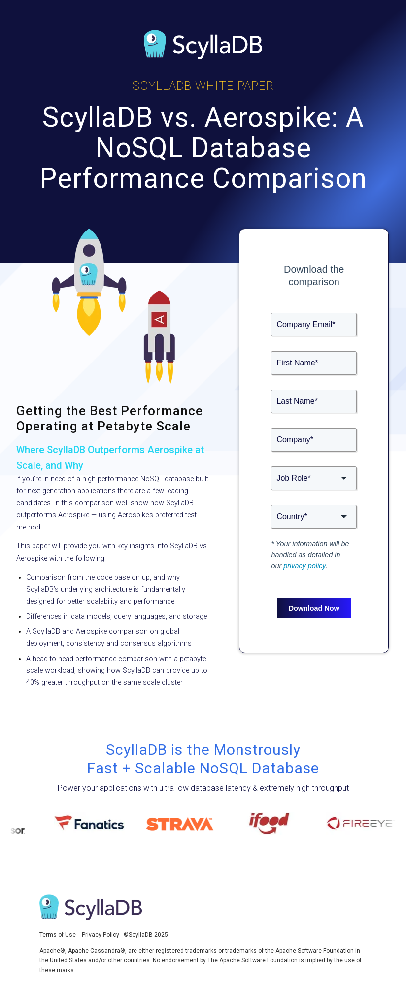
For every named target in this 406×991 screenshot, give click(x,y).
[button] (314, 478)
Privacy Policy (100, 934)
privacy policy (304, 566)
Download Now (314, 608)
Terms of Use (57, 934)
